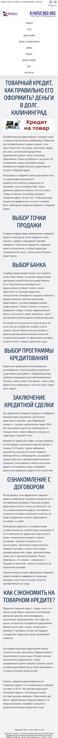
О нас (29, 29)
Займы (29, 48)
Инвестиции (29, 35)
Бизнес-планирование (29, 41)
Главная (29, 23)
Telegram (52, 5)
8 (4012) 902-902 (43, 12)
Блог (29, 66)
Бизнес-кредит (29, 60)
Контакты (29, 72)
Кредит (29, 54)
